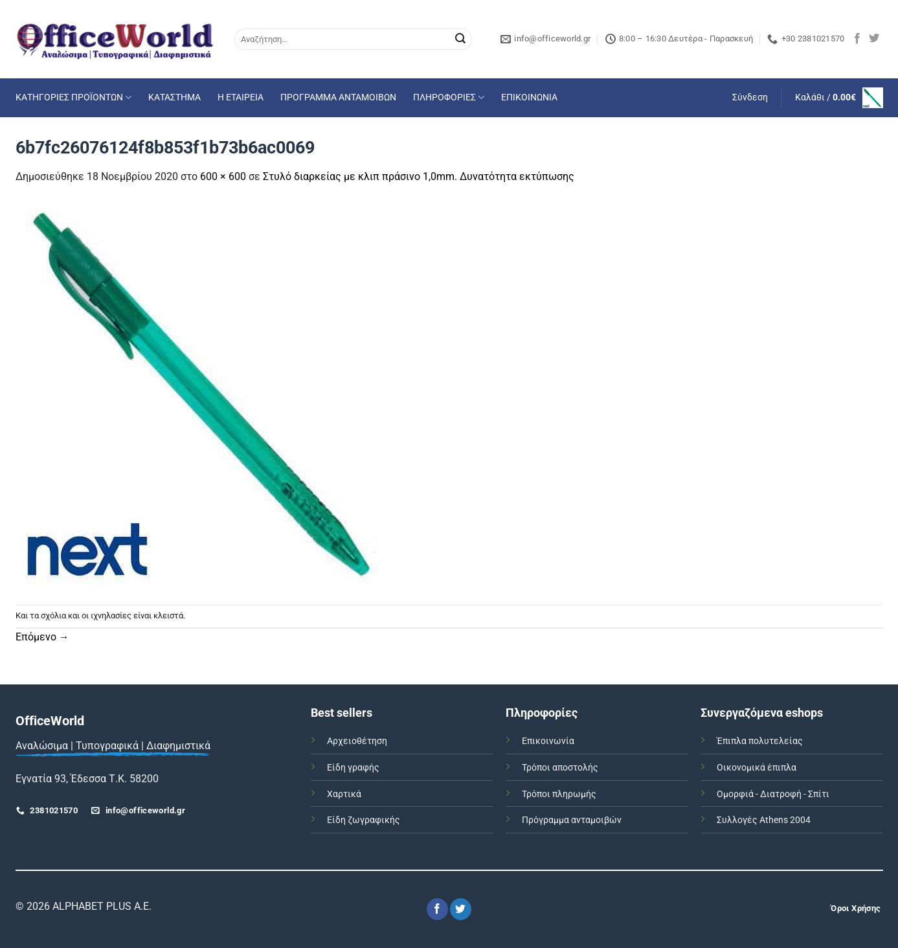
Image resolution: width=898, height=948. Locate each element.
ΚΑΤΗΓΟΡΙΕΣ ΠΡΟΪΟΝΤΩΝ (73, 97)
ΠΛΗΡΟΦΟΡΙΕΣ (448, 97)
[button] (750, 97)
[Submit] (460, 39)
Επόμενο (42, 637)
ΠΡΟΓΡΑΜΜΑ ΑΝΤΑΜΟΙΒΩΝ (338, 97)
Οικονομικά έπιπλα (756, 767)
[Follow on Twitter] (874, 39)
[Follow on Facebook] (857, 39)
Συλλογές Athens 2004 (764, 820)
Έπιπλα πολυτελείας (760, 741)
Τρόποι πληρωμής (559, 794)
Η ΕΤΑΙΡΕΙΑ (241, 97)
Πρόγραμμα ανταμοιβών (572, 820)
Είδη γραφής (353, 767)
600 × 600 (223, 176)
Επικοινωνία (548, 741)
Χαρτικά (344, 794)
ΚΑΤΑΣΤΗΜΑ (174, 97)
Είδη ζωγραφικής (363, 820)
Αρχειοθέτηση (357, 741)
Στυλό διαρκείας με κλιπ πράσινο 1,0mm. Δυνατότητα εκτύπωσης (418, 176)
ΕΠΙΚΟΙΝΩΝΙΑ (529, 97)
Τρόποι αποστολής (560, 767)
